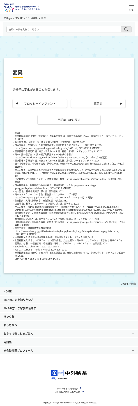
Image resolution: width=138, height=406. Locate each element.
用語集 (34, 18)
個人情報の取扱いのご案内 (69, 392)
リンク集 (69, 317)
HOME (8, 291)
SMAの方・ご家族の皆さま (69, 309)
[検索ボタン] (126, 29)
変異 (43, 18)
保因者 (98, 103)
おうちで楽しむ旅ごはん (69, 334)
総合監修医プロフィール (69, 351)
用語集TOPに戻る (69, 119)
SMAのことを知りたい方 (69, 300)
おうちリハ (69, 326)
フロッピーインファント (40, 103)
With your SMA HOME (15, 18)
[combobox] (63, 29)
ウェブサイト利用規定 (69, 389)
